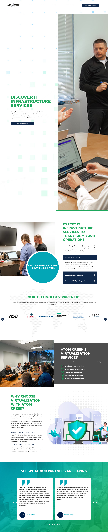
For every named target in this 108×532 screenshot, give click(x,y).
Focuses (42, 5)
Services (32, 5)
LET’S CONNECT (90, 5)
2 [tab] (49, 524)
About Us (61, 5)
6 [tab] (59, 524)
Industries (52, 5)
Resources (70, 5)
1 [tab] (47, 524)
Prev (2, 319)
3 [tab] (52, 524)
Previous (14, 502)
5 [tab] (57, 524)
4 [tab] (54, 524)
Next (94, 502)
